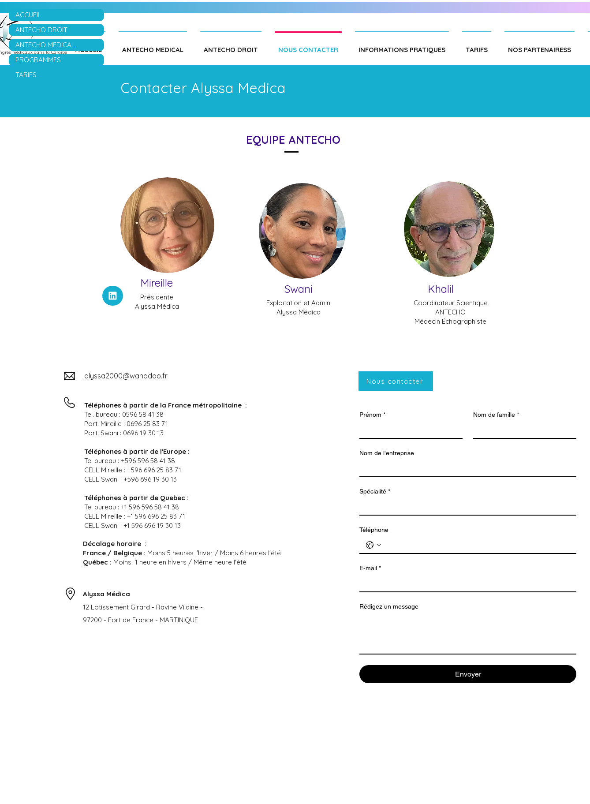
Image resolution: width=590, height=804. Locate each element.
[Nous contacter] (395, 381)
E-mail (370, 568)
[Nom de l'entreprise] (465, 468)
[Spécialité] (465, 507)
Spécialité (374, 491)
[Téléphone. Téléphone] (476, 545)
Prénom (372, 415)
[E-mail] (465, 583)
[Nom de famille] (522, 430)
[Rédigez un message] (467, 633)
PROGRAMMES (38, 60)
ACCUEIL (28, 15)
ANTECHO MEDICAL (45, 45)
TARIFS (26, 75)
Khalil (441, 288)
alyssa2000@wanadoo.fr (126, 375)
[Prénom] (408, 430)
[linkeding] (112, 296)
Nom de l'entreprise (386, 452)
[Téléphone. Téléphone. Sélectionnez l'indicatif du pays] (373, 545)
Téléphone (373, 529)
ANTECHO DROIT (41, 30)
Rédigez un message (388, 606)
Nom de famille (496, 415)
